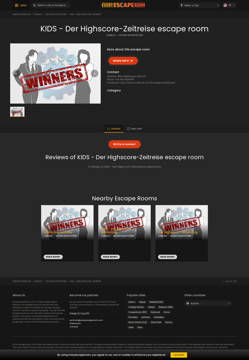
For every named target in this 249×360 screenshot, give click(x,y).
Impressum (75, 323)
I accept (179, 355)
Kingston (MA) (166, 307)
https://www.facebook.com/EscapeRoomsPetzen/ (147, 82)
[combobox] (199, 5)
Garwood (155, 312)
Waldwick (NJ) (156, 302)
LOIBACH (111, 35)
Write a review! (124, 144)
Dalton (131, 302)
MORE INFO (121, 61)
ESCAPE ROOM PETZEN (131, 35)
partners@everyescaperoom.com (86, 320)
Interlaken (159, 317)
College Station (136, 307)
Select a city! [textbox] (191, 5)
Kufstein (146, 317)
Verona (168, 322)
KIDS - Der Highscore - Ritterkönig (117, 230)
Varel (130, 327)
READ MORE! (53, 256)
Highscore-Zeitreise (58, 232)
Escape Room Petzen (56, 14)
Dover (167, 312)
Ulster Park (156, 322)
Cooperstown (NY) (137, 312)
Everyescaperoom (22, 14)
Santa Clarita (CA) (137, 322)
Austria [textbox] (195, 303)
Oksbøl (151, 307)
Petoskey (133, 317)
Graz (140, 327)
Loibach (38, 14)
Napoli (142, 302)
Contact (74, 326)
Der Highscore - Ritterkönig (178, 232)
